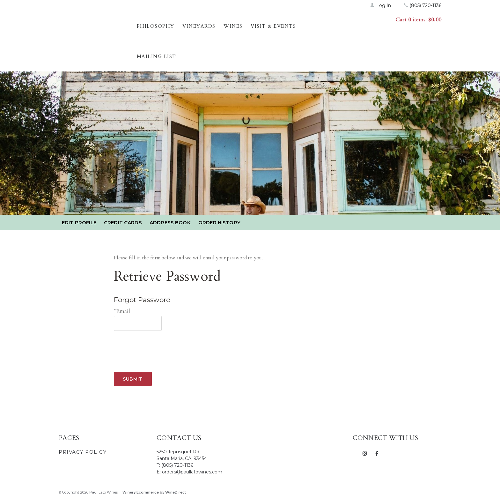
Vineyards (199, 26)
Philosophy (155, 26)
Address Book (170, 222)
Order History (219, 222)
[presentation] (162, 346)
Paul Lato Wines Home (96, 33)
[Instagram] (365, 453)
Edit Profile (79, 222)
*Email (122, 311)
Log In (380, 5)
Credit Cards (123, 222)
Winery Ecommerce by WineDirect (154, 492)
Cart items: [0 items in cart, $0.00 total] (418, 20)
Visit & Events (273, 26)
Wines (233, 26)
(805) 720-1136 (422, 5)
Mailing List (156, 56)
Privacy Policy (83, 452)
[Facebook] (376, 453)
